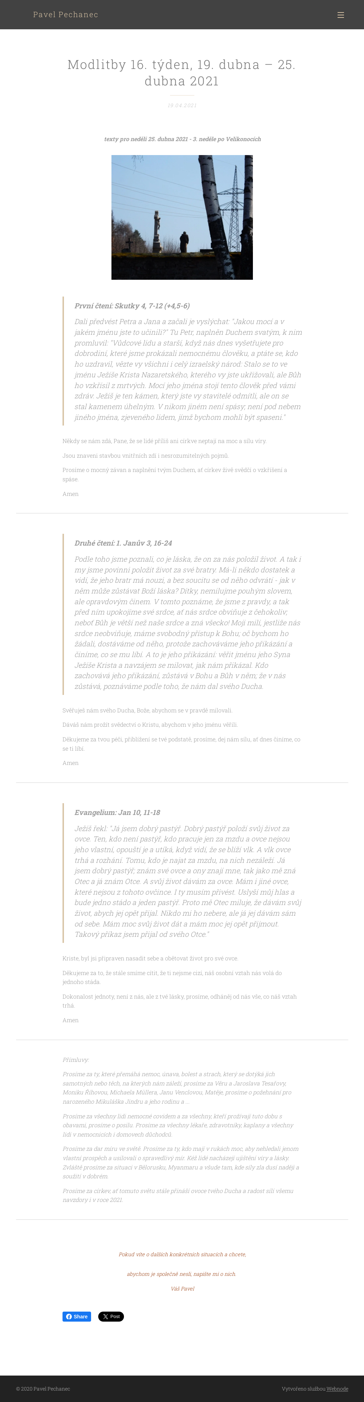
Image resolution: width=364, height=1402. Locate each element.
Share (77, 1316)
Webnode (337, 1388)
